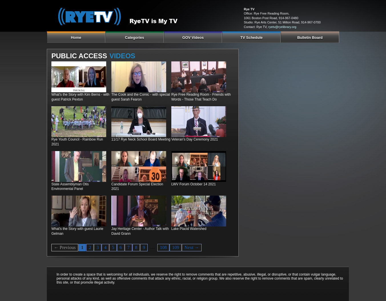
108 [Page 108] (163, 247)
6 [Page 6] (121, 247)
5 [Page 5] (113, 247)
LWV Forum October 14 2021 (193, 184)
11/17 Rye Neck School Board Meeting (140, 139)
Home (76, 37)
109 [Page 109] (175, 247)
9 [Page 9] (144, 247)
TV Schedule (251, 37)
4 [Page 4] (105, 247)
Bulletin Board (310, 37)
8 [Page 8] (136, 247)
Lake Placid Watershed (188, 229)
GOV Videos (193, 37)
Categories (134, 37)
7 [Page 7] (128, 247)
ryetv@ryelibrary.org (282, 27)
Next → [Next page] (191, 247)
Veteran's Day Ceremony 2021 (194, 139)
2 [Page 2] (90, 247)
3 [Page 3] (97, 247)
